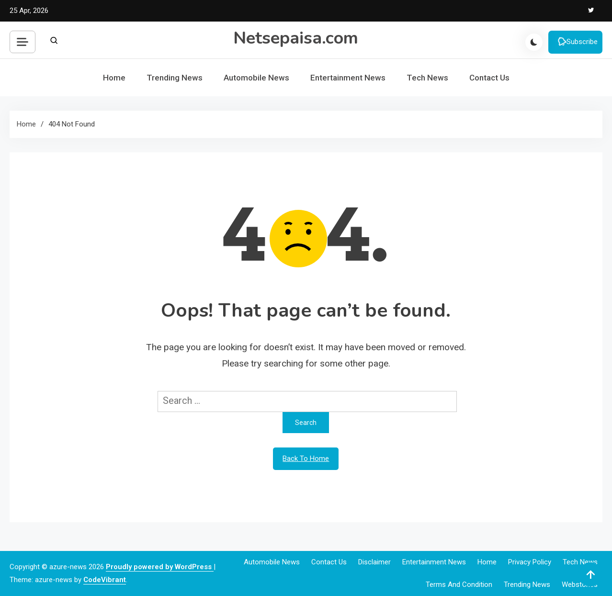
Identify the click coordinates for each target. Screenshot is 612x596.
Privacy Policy (529, 562)
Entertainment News (347, 77)
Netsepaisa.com (295, 38)
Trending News (175, 77)
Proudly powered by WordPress (160, 566)
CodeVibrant (104, 579)
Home (114, 77)
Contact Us (489, 77)
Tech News (427, 77)
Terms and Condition (459, 584)
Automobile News (256, 77)
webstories (580, 584)
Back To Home (306, 458)
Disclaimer (374, 562)
